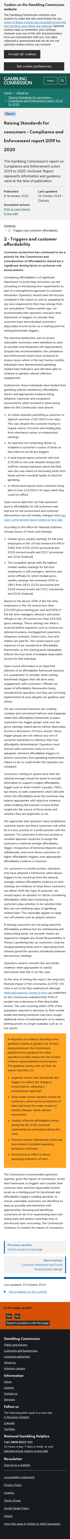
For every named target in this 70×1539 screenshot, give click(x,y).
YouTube (9, 1429)
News (8, 1382)
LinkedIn (9, 1423)
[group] (35, 1292)
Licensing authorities (17, 1357)
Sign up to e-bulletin (17, 1465)
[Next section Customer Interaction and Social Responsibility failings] (35, 1264)
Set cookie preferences (34, 66)
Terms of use (12, 1501)
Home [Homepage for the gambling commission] (8, 93)
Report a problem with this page (28, 1323)
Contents (10, 226)
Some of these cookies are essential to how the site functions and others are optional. (35, 24)
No (17, 1316)
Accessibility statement (19, 1477)
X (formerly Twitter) (16, 1417)
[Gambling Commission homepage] (18, 83)
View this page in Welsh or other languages (32, 1524)
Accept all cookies (22, 54)
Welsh (8, 1516)
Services (9, 1399)
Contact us (11, 1394)
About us (22, 93)
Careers (9, 1388)
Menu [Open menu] (50, 81)
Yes (9, 1316)
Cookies (9, 1493)
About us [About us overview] (10, 1363)
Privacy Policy (13, 1485)
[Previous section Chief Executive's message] (35, 1247)
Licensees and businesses (21, 1351)
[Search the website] (62, 80)
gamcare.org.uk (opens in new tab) (26, 1451)
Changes (43, 200)
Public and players (15, 1345)
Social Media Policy (16, 1508)
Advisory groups (14, 1368)
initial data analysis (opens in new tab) (28, 993)
